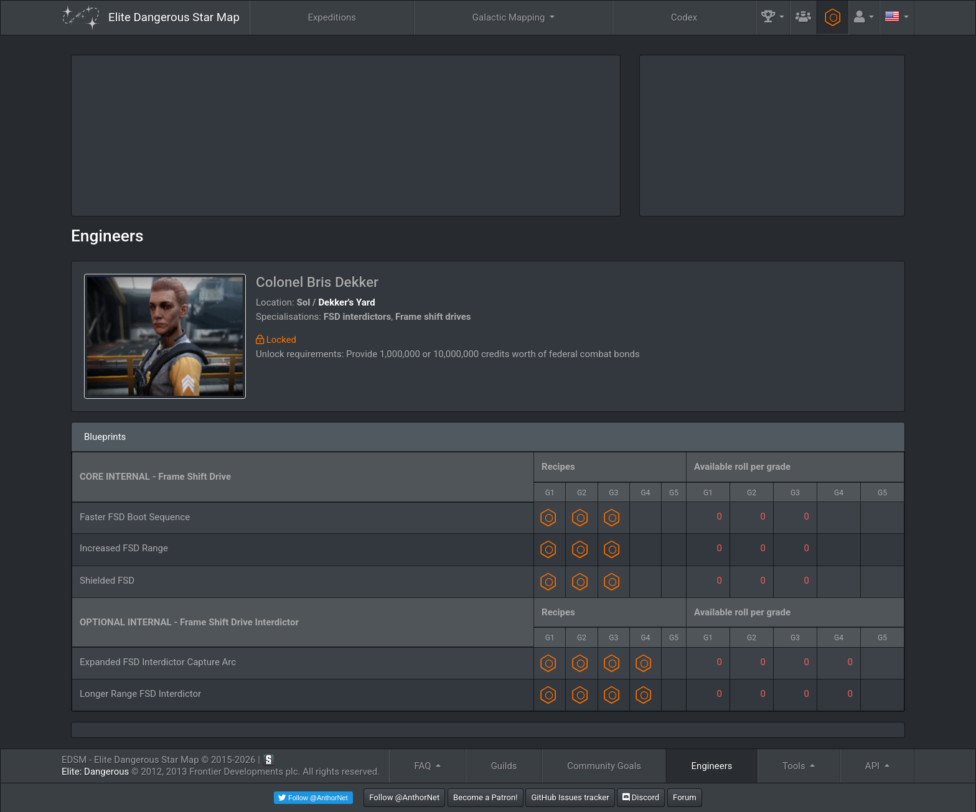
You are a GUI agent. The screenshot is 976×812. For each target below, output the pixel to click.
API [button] (873, 766)
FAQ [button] (423, 766)
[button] (773, 18)
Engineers (107, 235)
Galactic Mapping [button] (509, 17)
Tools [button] (794, 766)
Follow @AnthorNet (404, 797)
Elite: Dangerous (95, 771)
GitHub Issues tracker (570, 797)
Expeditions (331, 17)
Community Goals (604, 766)
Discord (640, 797)
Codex (684, 17)
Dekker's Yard (346, 302)
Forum (685, 797)
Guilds (504, 766)
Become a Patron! (485, 797)
